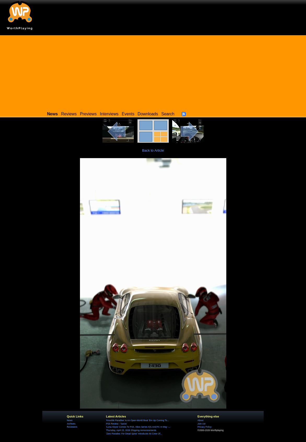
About (200, 420)
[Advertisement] (153, 71)
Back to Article (153, 150)
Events (128, 114)
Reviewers (72, 427)
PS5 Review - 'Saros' (116, 423)
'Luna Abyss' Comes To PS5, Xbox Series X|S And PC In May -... (138, 427)
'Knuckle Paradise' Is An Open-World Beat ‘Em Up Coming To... (137, 420)
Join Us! (202, 423)
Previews (88, 114)
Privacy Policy (204, 427)
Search (167, 114)
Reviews (69, 114)
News (69, 420)
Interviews (109, 114)
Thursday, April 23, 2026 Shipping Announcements (131, 430)
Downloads (148, 114)
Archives (71, 423)
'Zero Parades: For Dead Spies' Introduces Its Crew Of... (134, 433)
